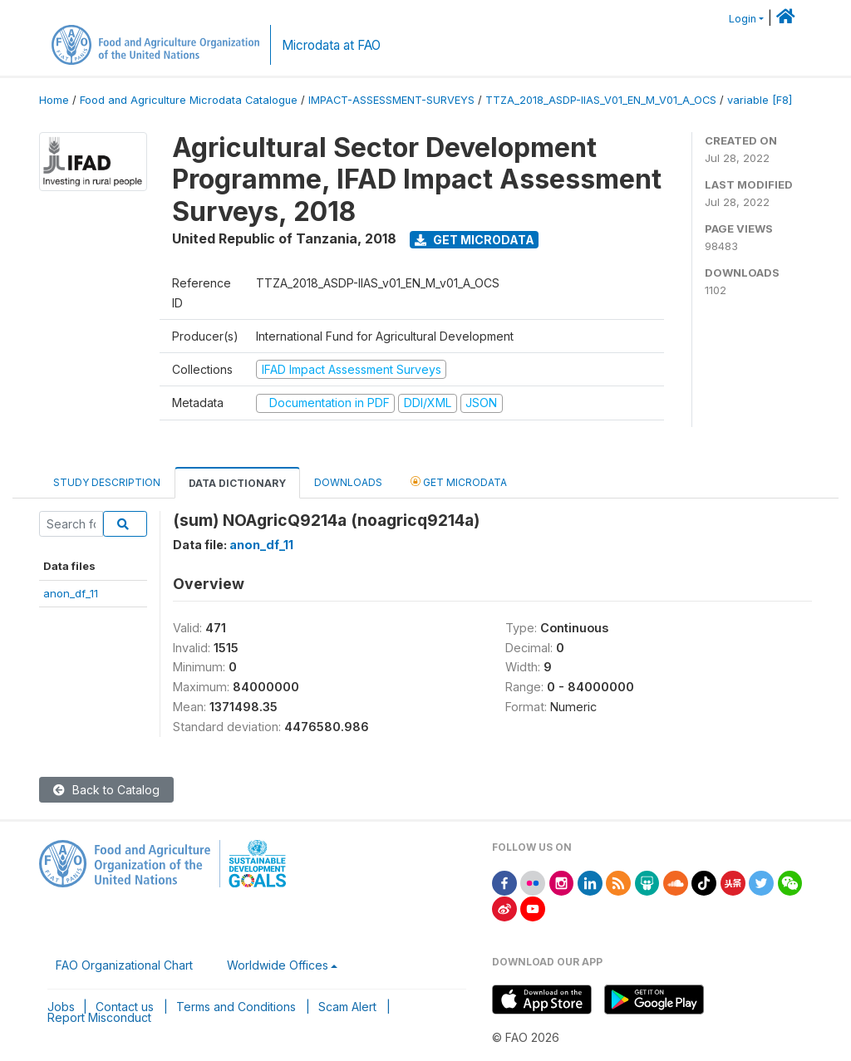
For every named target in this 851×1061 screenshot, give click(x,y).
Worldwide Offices (277, 965)
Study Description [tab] (106, 482)
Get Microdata (474, 240)
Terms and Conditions (236, 1007)
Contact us (125, 1007)
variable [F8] (759, 100)
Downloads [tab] (348, 482)
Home (54, 100)
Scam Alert (347, 1007)
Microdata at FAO (331, 45)
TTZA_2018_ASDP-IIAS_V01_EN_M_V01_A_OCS (600, 100)
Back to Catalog (106, 790)
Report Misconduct (99, 1017)
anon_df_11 (70, 593)
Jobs (61, 1007)
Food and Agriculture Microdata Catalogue (189, 100)
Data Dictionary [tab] (237, 483)
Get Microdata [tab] (459, 481)
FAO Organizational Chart (124, 965)
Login (742, 18)
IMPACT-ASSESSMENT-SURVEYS (391, 100)
